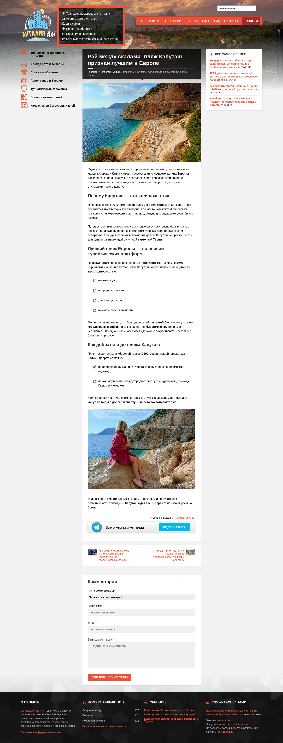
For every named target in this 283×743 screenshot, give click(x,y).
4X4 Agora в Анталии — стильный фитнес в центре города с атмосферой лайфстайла (234, 76)
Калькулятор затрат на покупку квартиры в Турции (171, 720)
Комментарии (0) (185, 517)
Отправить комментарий (110, 677)
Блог (206, 21)
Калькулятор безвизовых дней (53, 105)
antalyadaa (224, 720)
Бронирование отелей (46, 97)
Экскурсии (172, 21)
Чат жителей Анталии (235, 724)
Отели (193, 21)
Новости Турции (110, 71)
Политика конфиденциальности (41, 732)
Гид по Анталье (226, 21)
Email (92, 622)
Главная (92, 71)
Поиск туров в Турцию (81, 33)
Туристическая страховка (49, 89)
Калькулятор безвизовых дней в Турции (92, 38)
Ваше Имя (96, 605)
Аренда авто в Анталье (81, 18)
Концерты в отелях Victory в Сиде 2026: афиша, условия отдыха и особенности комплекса (114, 555)
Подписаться (174, 527)
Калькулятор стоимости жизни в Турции (169, 714)
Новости (250, 21)
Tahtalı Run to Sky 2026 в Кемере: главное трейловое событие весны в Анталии (168, 555)
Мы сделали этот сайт (34, 710)
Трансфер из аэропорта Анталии (88, 13)
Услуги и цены (226, 731)
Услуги (153, 21)
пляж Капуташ (156, 169)
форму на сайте (228, 714)
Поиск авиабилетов (79, 28)
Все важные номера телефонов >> (104, 726)
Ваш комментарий (101, 639)
